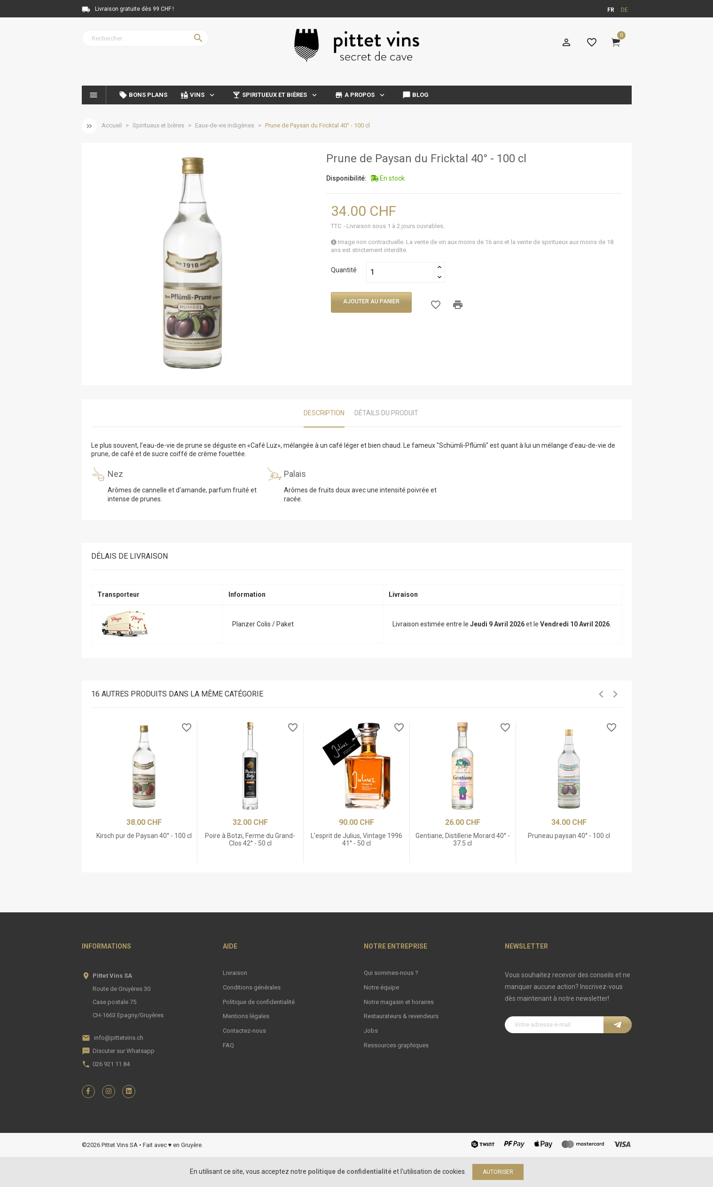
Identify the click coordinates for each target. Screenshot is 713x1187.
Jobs (371, 1030)
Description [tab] (324, 413)
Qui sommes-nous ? (391, 972)
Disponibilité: (346, 178)
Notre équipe (381, 987)
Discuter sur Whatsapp (124, 1050)
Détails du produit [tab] (386, 413)
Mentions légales (246, 1016)
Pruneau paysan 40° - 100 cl (569, 835)
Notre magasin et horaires (399, 1001)
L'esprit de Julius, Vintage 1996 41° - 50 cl (356, 839)
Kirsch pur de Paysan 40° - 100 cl (144, 835)
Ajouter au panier (371, 301)
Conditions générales (252, 987)
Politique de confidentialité (259, 1001)
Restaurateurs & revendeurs (401, 1016)
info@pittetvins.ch (118, 1037)
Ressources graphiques (396, 1045)
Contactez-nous (244, 1030)
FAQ (228, 1045)
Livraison (235, 972)
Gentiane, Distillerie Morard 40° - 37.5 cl (462, 839)
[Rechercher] (145, 38)
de (624, 10)
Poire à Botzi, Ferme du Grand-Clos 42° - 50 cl (250, 839)
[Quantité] (400, 272)
